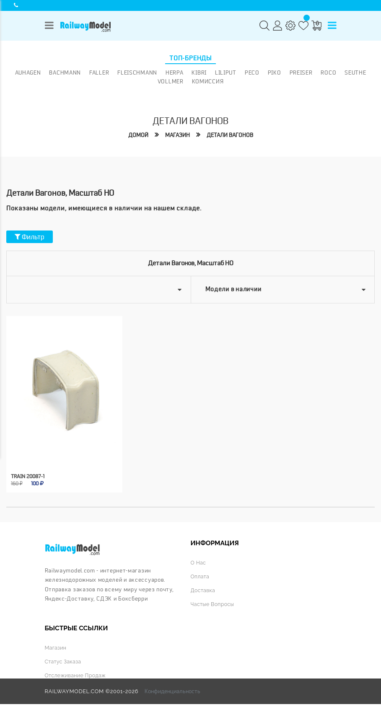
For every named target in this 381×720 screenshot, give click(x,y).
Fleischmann (137, 72)
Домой (136, 135)
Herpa (175, 72)
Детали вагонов (230, 135)
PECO (252, 72)
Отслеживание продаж (76, 674)
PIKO (274, 72)
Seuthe (355, 72)
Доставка (203, 589)
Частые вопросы (213, 602)
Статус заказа (64, 660)
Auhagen (28, 72)
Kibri (199, 72)
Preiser (301, 72)
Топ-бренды (190, 58)
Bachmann (65, 72)
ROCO (328, 72)
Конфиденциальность (172, 689)
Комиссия (208, 81)
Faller (99, 72)
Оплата (200, 575)
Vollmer (171, 81)
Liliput (225, 72)
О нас (199, 562)
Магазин (176, 135)
